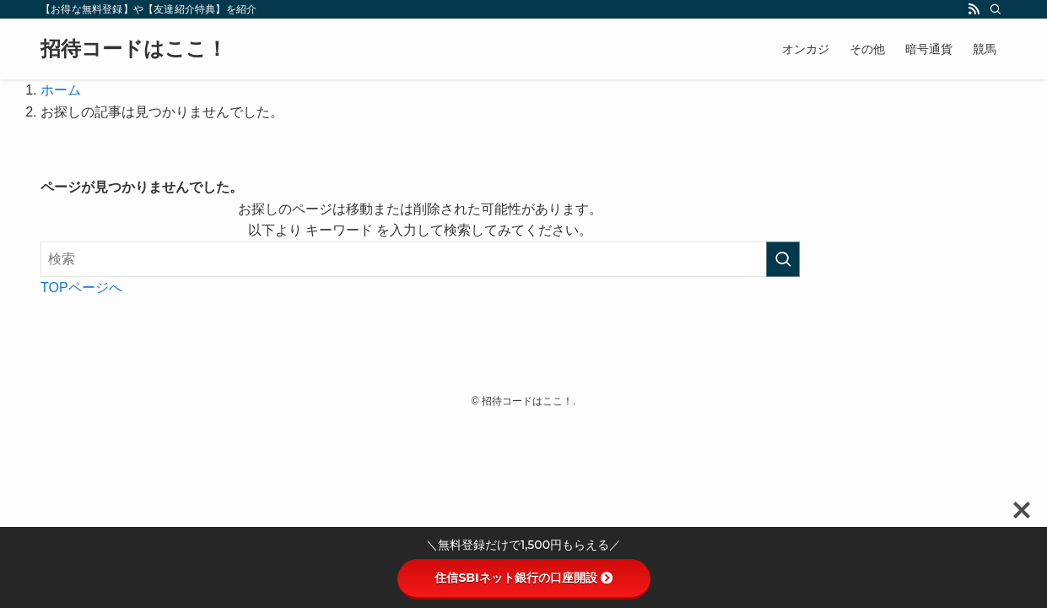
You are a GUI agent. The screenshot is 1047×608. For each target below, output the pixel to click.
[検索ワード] (420, 259)
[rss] (974, 9)
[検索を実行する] (783, 259)
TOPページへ (81, 287)
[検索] (996, 9)
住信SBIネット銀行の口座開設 (523, 577)
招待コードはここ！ (133, 49)
